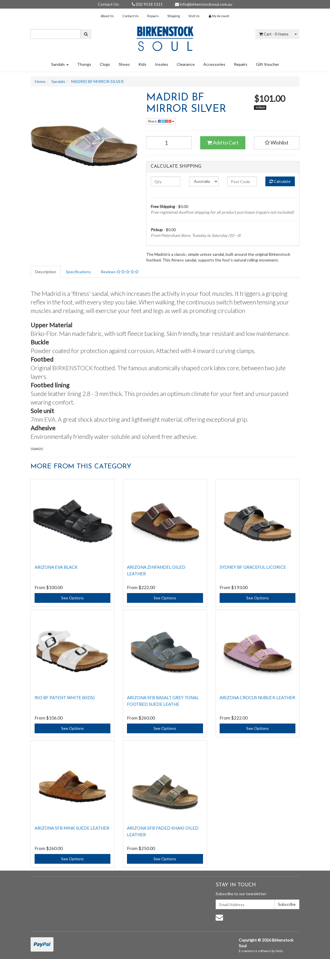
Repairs (153, 16)
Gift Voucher (267, 64)
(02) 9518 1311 (147, 4)
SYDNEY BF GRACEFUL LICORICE (253, 567)
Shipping (173, 16)
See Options (72, 597)
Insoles (161, 64)
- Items (274, 33)
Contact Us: (109, 4)
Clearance (186, 64)
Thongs (84, 64)
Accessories (214, 64)
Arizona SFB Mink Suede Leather (72, 828)
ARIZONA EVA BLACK (56, 567)
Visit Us (194, 16)
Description (45, 271)
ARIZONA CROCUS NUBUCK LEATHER (257, 697)
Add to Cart (222, 142)
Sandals (60, 64)
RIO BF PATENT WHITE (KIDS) (65, 697)
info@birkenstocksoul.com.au (203, 4)
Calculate (280, 181)
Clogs (105, 64)
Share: (161, 121)
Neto (279, 951)
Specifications (78, 271)
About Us (107, 16)
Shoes (124, 64)
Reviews (120, 271)
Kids (142, 64)
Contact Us (130, 16)
